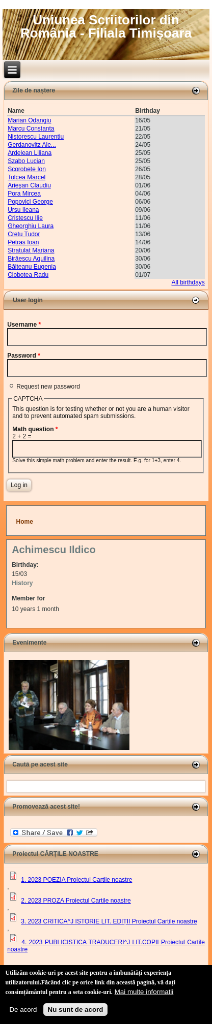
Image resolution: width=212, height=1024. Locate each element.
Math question (35, 429)
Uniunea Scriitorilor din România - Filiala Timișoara (106, 26)
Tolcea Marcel (26, 177)
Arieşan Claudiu (29, 185)
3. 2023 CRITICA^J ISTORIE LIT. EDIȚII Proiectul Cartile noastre (109, 921)
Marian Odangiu (29, 120)
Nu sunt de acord (75, 1009)
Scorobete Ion (27, 169)
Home (24, 521)
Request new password (48, 386)
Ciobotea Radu (28, 274)
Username (24, 324)
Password (23, 355)
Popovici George (30, 201)
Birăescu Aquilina (31, 258)
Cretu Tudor (24, 234)
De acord (23, 1009)
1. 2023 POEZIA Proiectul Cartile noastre (76, 879)
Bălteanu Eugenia (32, 266)
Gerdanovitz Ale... (32, 144)
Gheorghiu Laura (31, 226)
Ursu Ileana (23, 209)
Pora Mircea (24, 193)
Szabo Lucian (26, 161)
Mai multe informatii (144, 992)
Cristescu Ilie (25, 217)
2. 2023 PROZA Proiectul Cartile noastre (75, 900)
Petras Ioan (23, 242)
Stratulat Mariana (31, 250)
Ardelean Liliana (29, 152)
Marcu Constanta (31, 128)
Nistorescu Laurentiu (36, 136)
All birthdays (187, 282)
